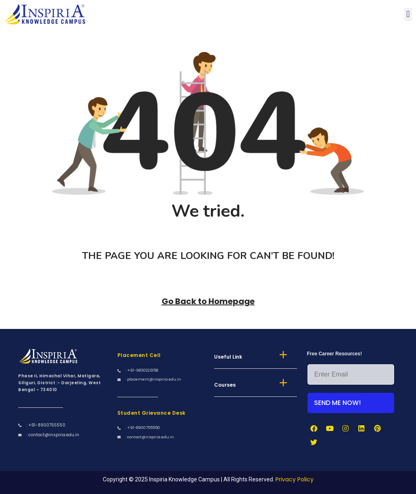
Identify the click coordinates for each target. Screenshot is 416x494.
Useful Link (228, 356)
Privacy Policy (294, 479)
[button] (408, 14)
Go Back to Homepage (208, 301)
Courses (225, 384)
